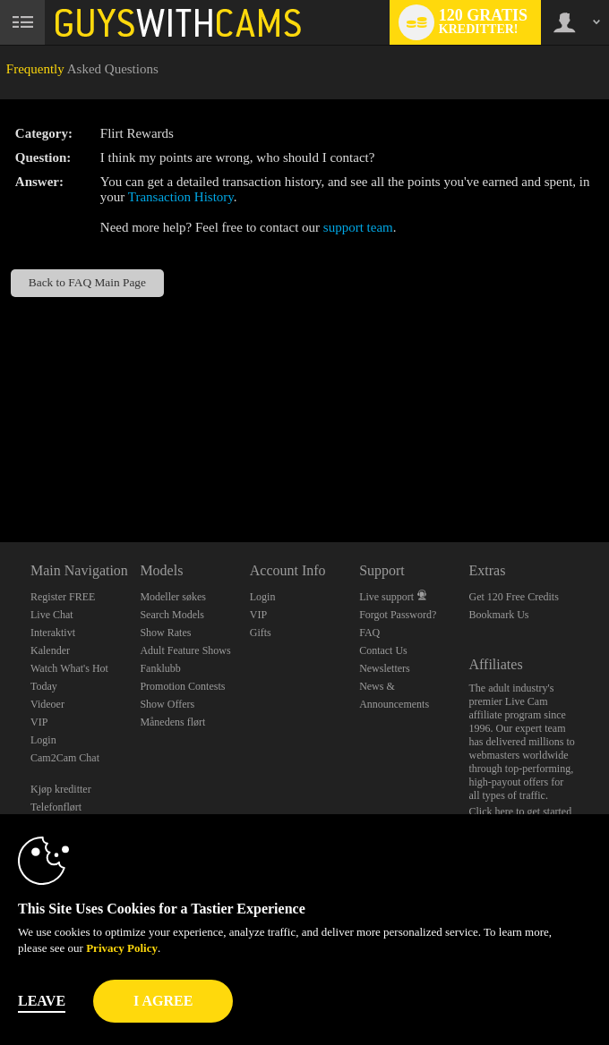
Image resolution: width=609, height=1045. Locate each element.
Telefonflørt (55, 807)
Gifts (260, 632)
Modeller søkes (173, 596)
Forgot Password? (397, 614)
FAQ (369, 632)
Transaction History (181, 197)
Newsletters (384, 668)
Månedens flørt (172, 722)
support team (358, 227)
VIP (38, 722)
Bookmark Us (499, 614)
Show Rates (165, 632)
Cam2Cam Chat (64, 758)
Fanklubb (160, 668)
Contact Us (383, 650)
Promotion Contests (182, 686)
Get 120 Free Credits (514, 596)
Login (43, 740)
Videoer (47, 704)
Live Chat (51, 614)
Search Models (172, 614)
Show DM (0, 475)
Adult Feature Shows (185, 650)
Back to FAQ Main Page (87, 282)
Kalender (50, 650)
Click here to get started (520, 811)
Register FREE (62, 596)
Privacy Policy (122, 948)
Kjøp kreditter (60, 789)
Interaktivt (52, 632)
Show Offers (167, 704)
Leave (41, 1000)
